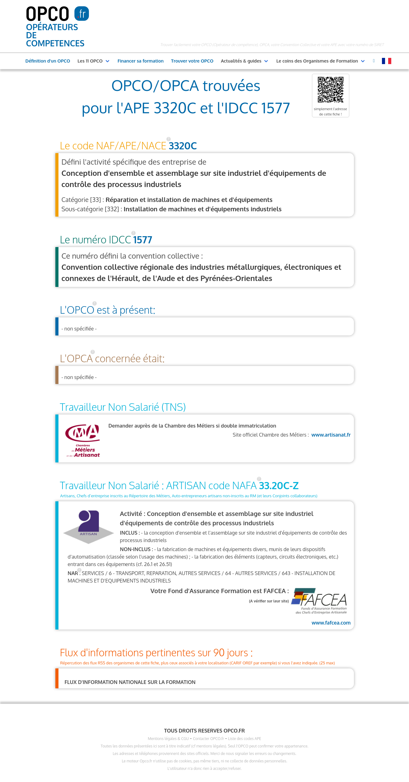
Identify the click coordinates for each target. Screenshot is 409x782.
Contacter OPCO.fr (208, 738)
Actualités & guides (241, 60)
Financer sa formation (141, 60)
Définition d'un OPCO (48, 60)
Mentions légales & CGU (168, 738)
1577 (142, 239)
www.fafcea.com (320, 606)
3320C (183, 145)
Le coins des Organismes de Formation (317, 60)
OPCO (48, 12)
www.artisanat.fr (331, 435)
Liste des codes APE (244, 738)
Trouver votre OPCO (192, 60)
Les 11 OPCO (90, 60)
